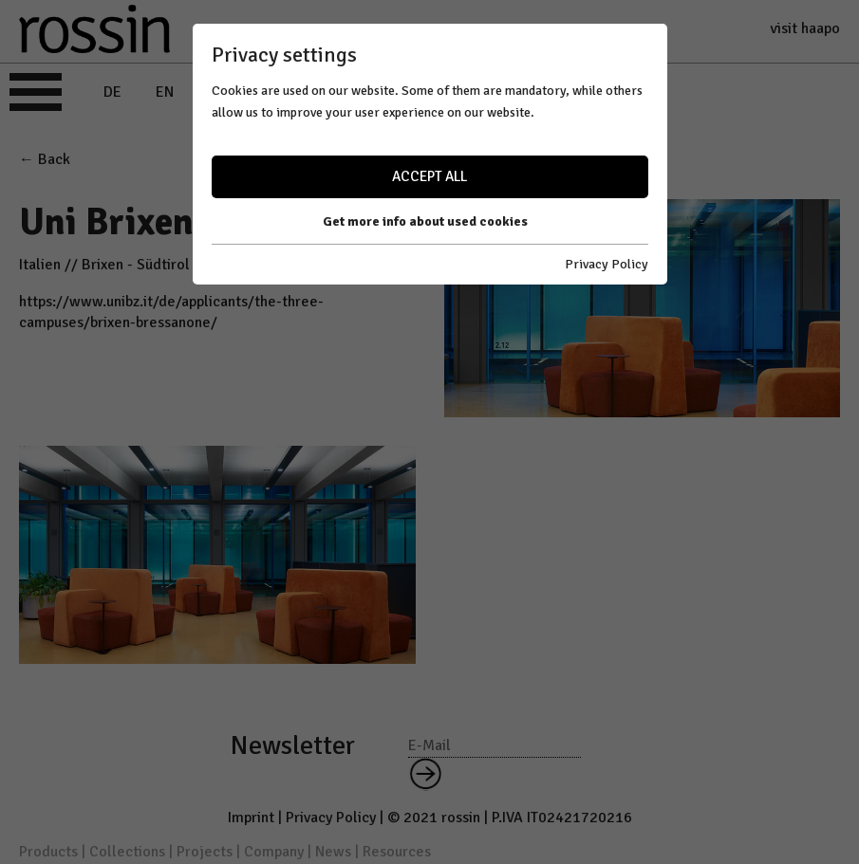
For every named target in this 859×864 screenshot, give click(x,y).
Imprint (251, 817)
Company (274, 851)
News (333, 851)
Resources (397, 851)
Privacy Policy (331, 817)
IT (213, 92)
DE (112, 92)
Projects (205, 851)
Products (48, 851)
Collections (127, 851)
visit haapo (805, 28)
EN (165, 92)
